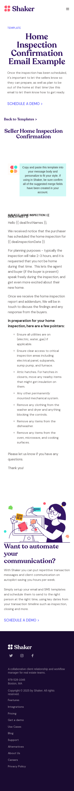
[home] (18, 9)
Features (13, 700)
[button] (67, 9)
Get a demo (16, 720)
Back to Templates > (20, 119)
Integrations (16, 707)
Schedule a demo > (25, 103)
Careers (13, 760)
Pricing (12, 713)
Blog (10, 733)
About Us (14, 753)
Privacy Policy (17, 766)
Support (13, 740)
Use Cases (14, 726)
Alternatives (16, 746)
